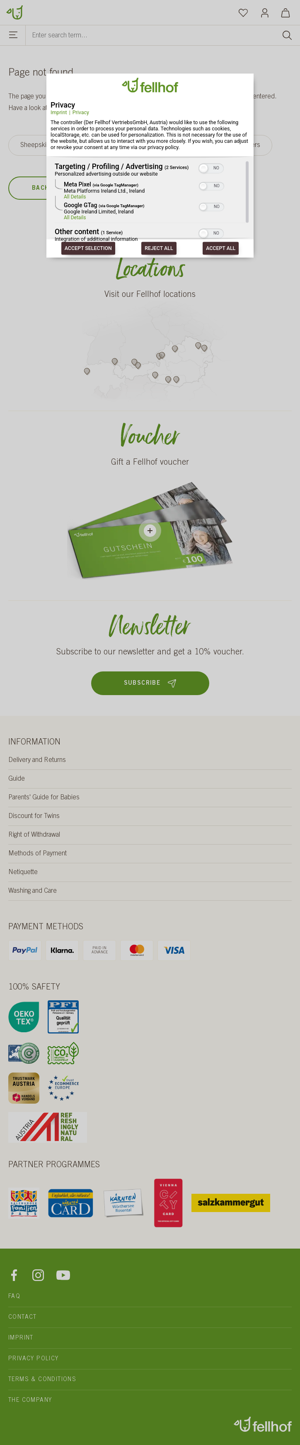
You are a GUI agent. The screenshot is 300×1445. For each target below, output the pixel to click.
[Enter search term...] (163, 35)
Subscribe (150, 683)
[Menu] (13, 36)
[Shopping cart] (285, 12)
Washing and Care (32, 891)
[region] (150, 202)
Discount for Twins (34, 816)
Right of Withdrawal (34, 835)
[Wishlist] (243, 12)
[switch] (211, 168)
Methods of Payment (37, 853)
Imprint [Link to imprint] (59, 112)
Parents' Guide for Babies (44, 797)
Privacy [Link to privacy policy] (81, 112)
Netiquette (23, 872)
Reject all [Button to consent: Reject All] (159, 248)
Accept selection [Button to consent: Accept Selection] (88, 248)
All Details (75, 197)
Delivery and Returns (37, 760)
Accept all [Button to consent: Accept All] (220, 248)
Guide (16, 779)
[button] (203, 168)
